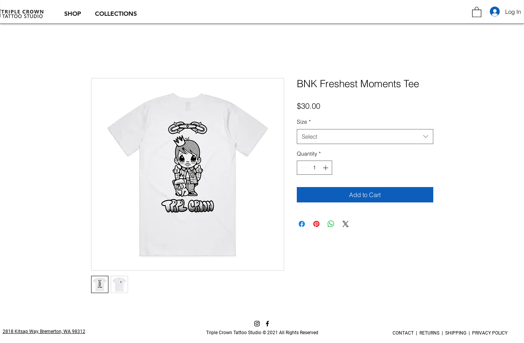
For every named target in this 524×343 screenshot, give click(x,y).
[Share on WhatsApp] (331, 224)
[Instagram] (257, 323)
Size (304, 121)
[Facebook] (267, 323)
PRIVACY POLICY (488, 333)
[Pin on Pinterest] (316, 224)
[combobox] (365, 136)
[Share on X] (345, 224)
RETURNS (429, 333)
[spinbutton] (314, 167)
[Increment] (326, 167)
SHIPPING (456, 333)
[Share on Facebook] (301, 224)
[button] (73, 13)
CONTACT (404, 333)
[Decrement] (303, 167)
